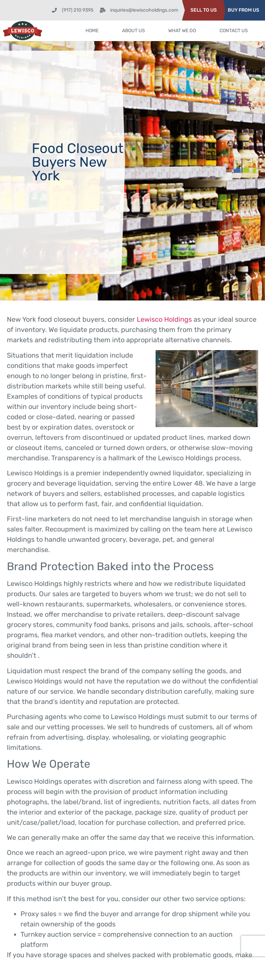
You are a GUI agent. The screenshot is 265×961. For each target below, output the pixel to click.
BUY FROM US (243, 10)
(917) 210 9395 (77, 10)
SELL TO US (203, 10)
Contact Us (234, 31)
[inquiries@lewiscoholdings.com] (102, 10)
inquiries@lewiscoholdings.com (144, 10)
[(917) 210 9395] (54, 10)
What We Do (182, 31)
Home (92, 31)
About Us (133, 31)
